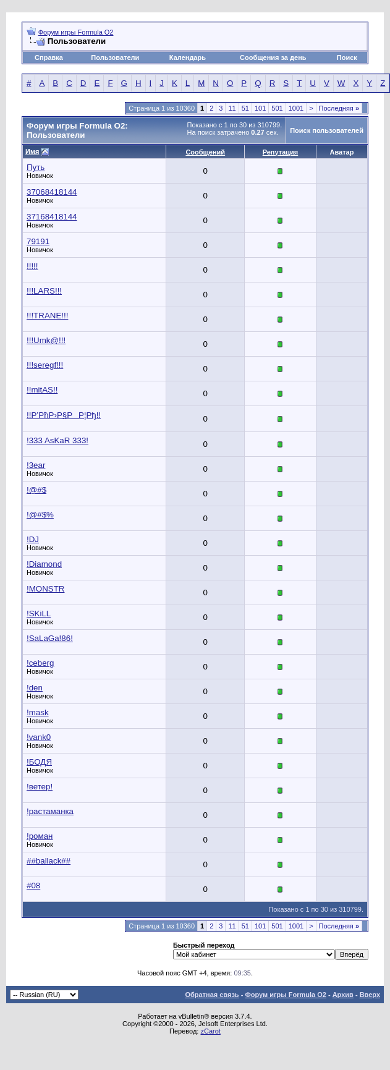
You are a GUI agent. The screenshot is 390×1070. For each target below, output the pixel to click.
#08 (33, 885)
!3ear (36, 465)
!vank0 (39, 737)
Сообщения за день (273, 57)
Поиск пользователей (326, 130)
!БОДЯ (39, 761)
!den (35, 687)
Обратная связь (212, 994)
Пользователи (115, 57)
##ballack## (48, 860)
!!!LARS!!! (44, 290)
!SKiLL (39, 613)
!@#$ (36, 490)
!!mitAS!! (42, 389)
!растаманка (50, 811)
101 (260, 108)
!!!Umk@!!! (46, 340)
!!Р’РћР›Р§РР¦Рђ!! (64, 415)
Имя (32, 151)
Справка (49, 57)
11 (231, 108)
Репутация (281, 152)
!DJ (33, 539)
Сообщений (205, 152)
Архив (343, 994)
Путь (36, 167)
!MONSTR (45, 588)
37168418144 (52, 216)
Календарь (187, 57)
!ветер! (40, 786)
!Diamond (44, 564)
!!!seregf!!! (45, 365)
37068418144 (52, 192)
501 (276, 108)
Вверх (370, 994)
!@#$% (40, 514)
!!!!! (32, 266)
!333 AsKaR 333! (57, 440)
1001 (296, 108)
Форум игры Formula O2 (76, 32)
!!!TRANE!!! (47, 315)
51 (245, 108)
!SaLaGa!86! (50, 638)
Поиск (347, 57)
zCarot (210, 1031)
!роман (40, 836)
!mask (38, 712)
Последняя (339, 108)
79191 (38, 241)
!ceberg (40, 663)
